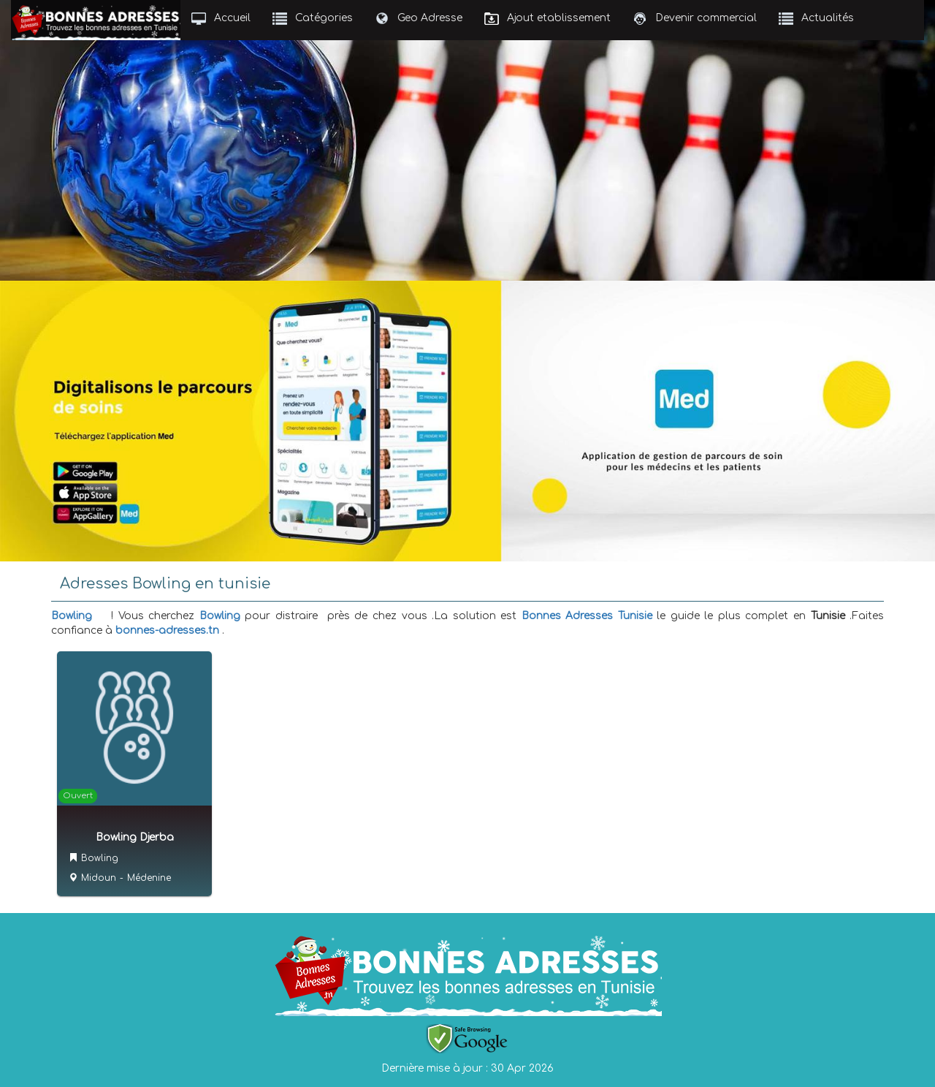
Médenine (149, 878)
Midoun (98, 878)
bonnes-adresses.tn (167, 630)
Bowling (71, 615)
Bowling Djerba (135, 837)
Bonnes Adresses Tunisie (587, 615)
